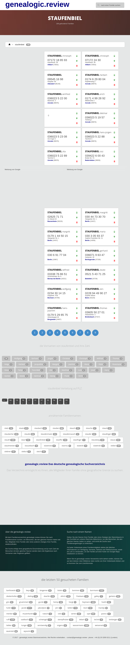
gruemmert (26, 602)
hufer (11, 608)
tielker (10, 625)
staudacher (11, 434)
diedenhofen (14, 596)
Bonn (87, 298)
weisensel (101, 625)
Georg (54, 376)
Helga (8, 364)
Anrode (88, 84)
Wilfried (101, 358)
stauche (91, 428)
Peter (102, 364)
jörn (58, 608)
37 (42, 401)
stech (41, 451)
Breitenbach (89, 317)
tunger (26, 625)
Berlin (87, 221)
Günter (8, 376)
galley (98, 596)
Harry (108, 370)
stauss (115, 440)
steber (116, 445)
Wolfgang (19, 358)
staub (24, 428)
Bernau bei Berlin (53, 279)
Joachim (73, 364)
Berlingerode (90, 259)
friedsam (82, 596)
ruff (10, 619)
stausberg (97, 440)
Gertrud (39, 376)
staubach (40, 428)
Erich (82, 376)
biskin (62, 590)
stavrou (66, 445)
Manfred (67, 370)
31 (35, 401)
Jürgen (52, 358)
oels (61, 613)
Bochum (50, 298)
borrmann (97, 590)
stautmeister (11, 445)
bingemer (46, 590)
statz (8, 428)
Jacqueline (40, 364)
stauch (75, 428)
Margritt (57, 364)
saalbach (27, 619)
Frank (68, 376)
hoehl (106, 602)
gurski (42, 602)
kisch (88, 608)
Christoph (85, 358)
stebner (10, 451)
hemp (58, 602)
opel (91, 613)
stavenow (50, 445)
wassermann (81, 625)
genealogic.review (37, 4)
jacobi (27, 608)
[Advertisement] (22, 67)
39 (48, 401)
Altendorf (50, 84)
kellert (73, 608)
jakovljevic (44, 608)
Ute (52, 370)
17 (29, 401)
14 (17, 401)
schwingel (45, 619)
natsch (47, 613)
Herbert (23, 364)
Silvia (8, 370)
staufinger (79, 440)
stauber (58, 428)
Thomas (117, 358)
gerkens (114, 596)
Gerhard (36, 358)
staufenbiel (19, 44)
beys (30, 590)
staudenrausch (71, 434)
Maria (88, 364)
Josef (94, 370)
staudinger (109, 434)
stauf (25, 440)
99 (67, 401)
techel (98, 619)
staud (107, 428)
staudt (9, 440)
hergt (72, 602)
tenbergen (115, 619)
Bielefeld (88, 279)
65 (60, 401)
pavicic (106, 613)
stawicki (82, 445)
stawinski (99, 445)
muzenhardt (30, 613)
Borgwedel (51, 319)
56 (54, 401)
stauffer (61, 440)
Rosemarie (118, 364)
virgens (62, 625)
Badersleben (89, 160)
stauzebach (31, 445)
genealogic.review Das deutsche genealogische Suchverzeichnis (65, 464)
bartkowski (13, 590)
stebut (26, 451)
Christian (68, 358)
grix (9, 602)
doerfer (49, 596)
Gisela (24, 376)
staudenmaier (49, 434)
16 (23, 401)
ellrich (66, 596)
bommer (78, 590)
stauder (90, 434)
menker (11, 613)
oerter (76, 613)
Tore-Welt (37, 370)
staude (29, 434)
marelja (103, 608)
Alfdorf (50, 65)
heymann (89, 602)
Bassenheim (52, 221)
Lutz (81, 370)
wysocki (29, 631)
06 (11, 401)
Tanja (22, 370)
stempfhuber (65, 619)
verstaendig (44, 625)
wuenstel (12, 631)
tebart (83, 619)
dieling (33, 596)
